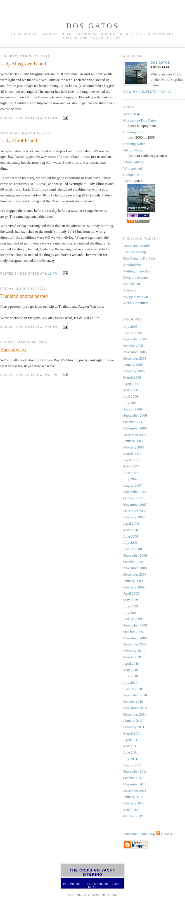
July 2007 (130, 479)
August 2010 (132, 689)
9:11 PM (51, 273)
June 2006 (130, 396)
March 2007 (132, 454)
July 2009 (130, 613)
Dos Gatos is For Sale (139, 258)
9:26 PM (51, 375)
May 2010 (130, 670)
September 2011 (135, 771)
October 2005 (133, 345)
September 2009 (135, 625)
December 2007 (134, 511)
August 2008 (132, 549)
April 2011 (131, 740)
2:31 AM (51, 327)
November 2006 (135, 428)
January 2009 (133, 581)
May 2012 (130, 810)
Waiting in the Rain (137, 271)
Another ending (134, 252)
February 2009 (133, 587)
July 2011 (130, 759)
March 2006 (132, 377)
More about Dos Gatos (139, 120)
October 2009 (133, 632)
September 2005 (135, 339)
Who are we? (133, 168)
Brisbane (129, 290)
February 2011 (133, 727)
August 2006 (132, 409)
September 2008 (135, 555)
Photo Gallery (133, 162)
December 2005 (134, 358)
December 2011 (134, 790)
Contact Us (131, 175)
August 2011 (132, 765)
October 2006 (133, 422)
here (100, 306)
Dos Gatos (160, 62)
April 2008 (131, 523)
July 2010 (130, 682)
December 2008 (134, 574)
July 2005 (130, 326)
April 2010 (131, 663)
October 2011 (133, 778)
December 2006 (134, 435)
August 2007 (132, 485)
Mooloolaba (132, 265)
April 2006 (131, 384)
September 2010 (135, 695)
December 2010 (134, 714)
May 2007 (130, 466)
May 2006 (130, 390)
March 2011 (132, 733)
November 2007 (135, 504)
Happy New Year (135, 296)
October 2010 (133, 701)
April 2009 (131, 593)
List (87, 883)
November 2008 (135, 568)
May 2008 (130, 530)
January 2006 (133, 364)
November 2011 (135, 784)
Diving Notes (133, 150)
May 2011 (130, 746)
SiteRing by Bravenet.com (92, 895)
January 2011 (133, 720)
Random (101, 883)
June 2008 (130, 536)
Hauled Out (131, 284)
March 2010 (132, 657)
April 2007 (131, 460)
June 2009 (130, 606)
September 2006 (135, 415)
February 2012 (133, 803)
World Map (131, 114)
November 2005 (135, 352)
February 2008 (133, 517)
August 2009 (132, 619)
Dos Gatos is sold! (136, 246)
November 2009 (135, 638)
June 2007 (130, 473)
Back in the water (136, 277)
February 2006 (133, 371)
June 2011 (130, 752)
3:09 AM (51, 118)
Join (116, 883)
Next (92, 887)
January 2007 (133, 441)
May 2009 (130, 600)
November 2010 (135, 708)
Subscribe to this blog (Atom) (147, 834)
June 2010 (130, 676)
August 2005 (132, 333)
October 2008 (133, 562)
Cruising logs (133, 132)
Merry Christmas (135, 303)
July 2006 (130, 403)
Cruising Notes (134, 144)
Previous (71, 883)
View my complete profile (147, 91)
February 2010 (133, 651)
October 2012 (133, 816)
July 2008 (130, 542)
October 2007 (133, 498)
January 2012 (133, 797)
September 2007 (135, 492)
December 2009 (134, 644)
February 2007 (133, 447)
